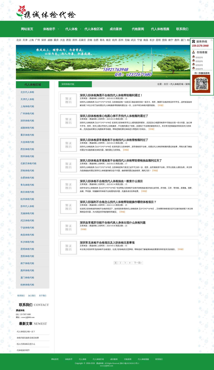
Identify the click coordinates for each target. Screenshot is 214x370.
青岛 (102, 40)
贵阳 (164, 40)
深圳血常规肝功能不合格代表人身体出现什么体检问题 (113, 222)
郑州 (74, 40)
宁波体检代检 (27, 227)
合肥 (96, 40)
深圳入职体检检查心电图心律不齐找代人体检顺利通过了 (114, 115)
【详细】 (160, 105)
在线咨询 (197, 57)
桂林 (189, 40)
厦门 (183, 40)
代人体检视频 (160, 29)
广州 (37, 40)
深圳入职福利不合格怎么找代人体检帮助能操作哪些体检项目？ (118, 202)
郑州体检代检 (27, 156)
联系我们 (182, 29)
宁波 (139, 40)
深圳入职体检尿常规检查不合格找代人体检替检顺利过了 (114, 139)
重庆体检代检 (27, 135)
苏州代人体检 (27, 206)
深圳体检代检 (27, 120)
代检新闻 (138, 29)
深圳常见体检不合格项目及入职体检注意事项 (107, 242)
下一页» (137, 263)
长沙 (152, 40)
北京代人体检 (27, 92)
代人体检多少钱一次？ (26, 332)
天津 (25, 40)
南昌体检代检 (27, 235)
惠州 (177, 40)
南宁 (170, 40)
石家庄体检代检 (28, 163)
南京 (108, 40)
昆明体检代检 (27, 249)
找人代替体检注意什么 (26, 344)
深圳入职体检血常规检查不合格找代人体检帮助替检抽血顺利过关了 (121, 160)
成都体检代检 (27, 128)
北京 (18, 40)
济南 (89, 40)
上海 (31, 40)
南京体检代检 (27, 192)
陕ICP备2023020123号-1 (129, 363)
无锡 (127, 40)
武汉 (133, 40)
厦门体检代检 (27, 277)
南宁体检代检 (27, 263)
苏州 (120, 40)
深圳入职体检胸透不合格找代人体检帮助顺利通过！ (111, 95)
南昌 (145, 40)
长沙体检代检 (27, 242)
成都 (50, 40)
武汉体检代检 (27, 220)
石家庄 (82, 40)
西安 (68, 40)
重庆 (56, 40)
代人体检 (71, 29)
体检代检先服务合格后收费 (28, 338)
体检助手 (49, 29)
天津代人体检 (27, 99)
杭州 (114, 40)
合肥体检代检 (27, 178)
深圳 (43, 40)
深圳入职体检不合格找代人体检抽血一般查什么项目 (111, 181)
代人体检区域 (93, 29)
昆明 (158, 40)
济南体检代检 (27, 170)
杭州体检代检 (27, 199)
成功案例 (116, 29)
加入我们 (32, 296)
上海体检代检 (27, 106)
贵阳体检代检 (27, 256)
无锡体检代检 (27, 213)
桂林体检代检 (27, 284)
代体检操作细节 (23, 350)
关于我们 (42, 296)
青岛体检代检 (27, 185)
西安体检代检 (27, 149)
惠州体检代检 (27, 270)
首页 (166, 84)
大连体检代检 (27, 142)
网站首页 (27, 29)
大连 (62, 40)
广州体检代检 (27, 113)
